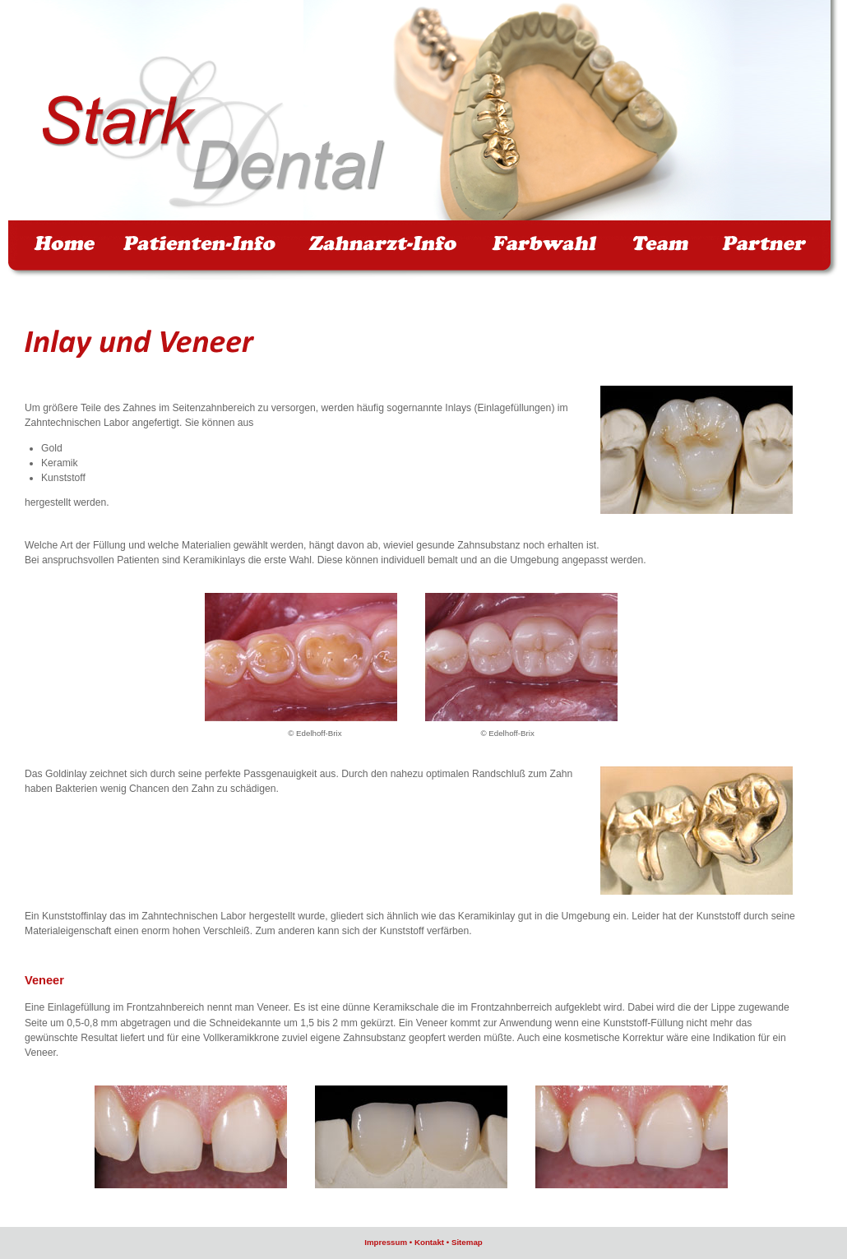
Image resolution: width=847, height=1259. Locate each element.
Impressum (385, 1242)
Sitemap (467, 1242)
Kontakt (429, 1242)
